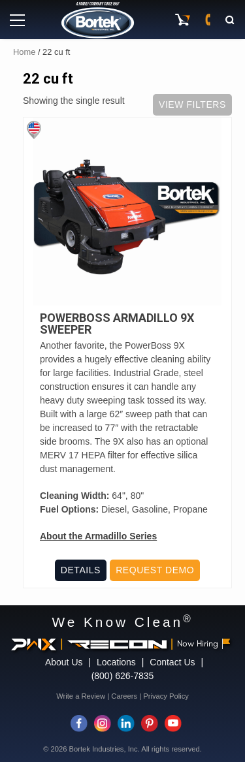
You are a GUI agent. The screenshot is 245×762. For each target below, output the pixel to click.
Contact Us (172, 662)
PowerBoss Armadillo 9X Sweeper (117, 324)
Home (24, 52)
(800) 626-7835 (122, 676)
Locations (116, 662)
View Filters (192, 104)
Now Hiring (203, 643)
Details (81, 570)
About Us (64, 662)
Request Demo (155, 570)
